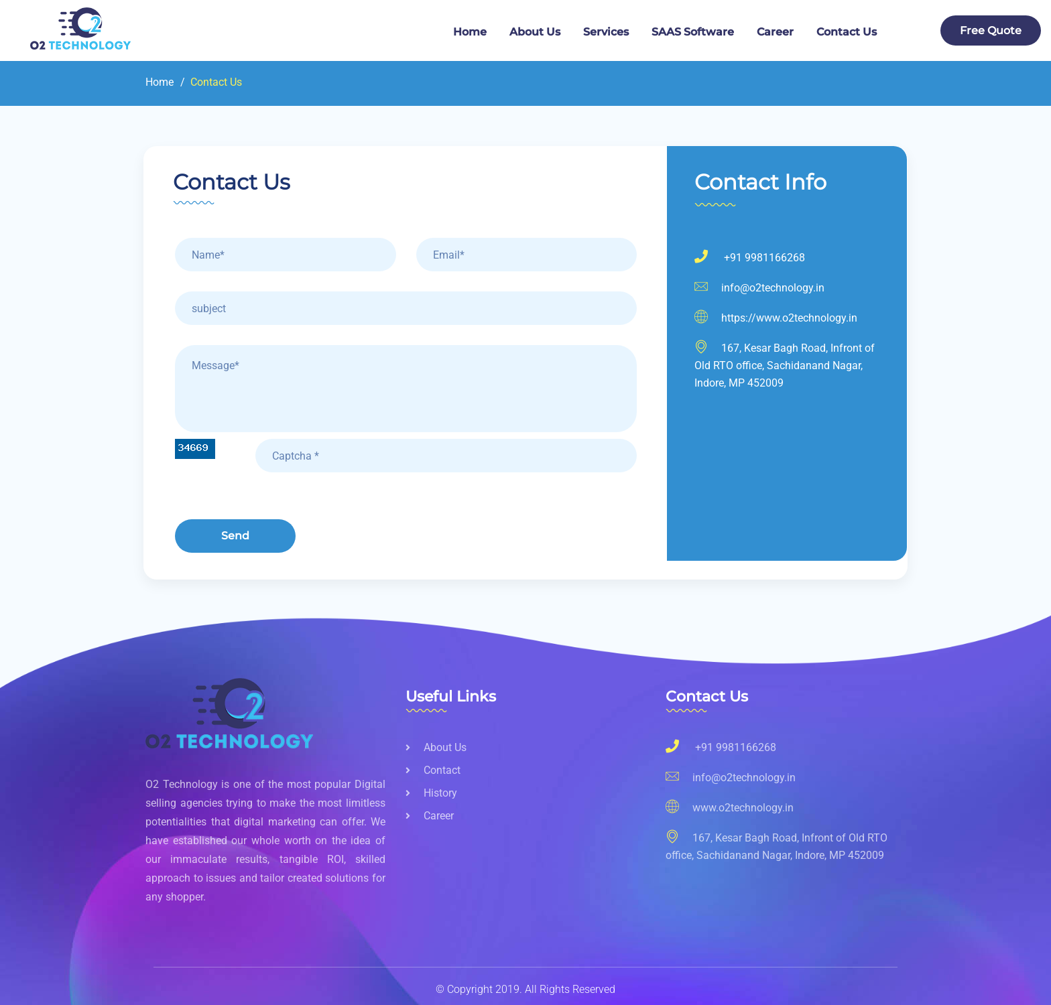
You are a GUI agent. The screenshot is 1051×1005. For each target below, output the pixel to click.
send (235, 535)
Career (775, 31)
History (431, 793)
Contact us (846, 31)
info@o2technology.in (759, 287)
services (606, 31)
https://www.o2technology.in (775, 318)
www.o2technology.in (730, 807)
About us (436, 747)
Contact (433, 770)
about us (534, 31)
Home (470, 31)
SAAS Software (693, 31)
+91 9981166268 (749, 257)
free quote (991, 30)
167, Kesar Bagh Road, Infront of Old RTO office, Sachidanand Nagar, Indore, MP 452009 (776, 845)
